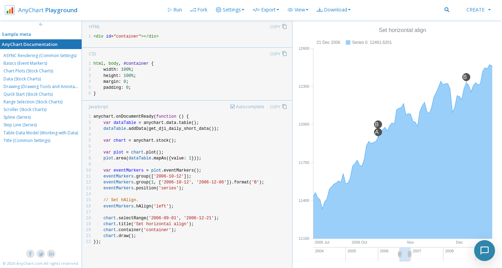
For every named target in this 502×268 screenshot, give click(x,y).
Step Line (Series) (20, 125)
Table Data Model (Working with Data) (40, 133)
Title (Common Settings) (26, 140)
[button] (298, 10)
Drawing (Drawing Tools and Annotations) (44, 86)
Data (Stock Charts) (22, 79)
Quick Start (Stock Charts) (28, 94)
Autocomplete (250, 107)
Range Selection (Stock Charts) (32, 102)
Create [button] (478, 9)
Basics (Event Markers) (25, 63)
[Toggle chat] (484, 250)
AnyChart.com (29, 263)
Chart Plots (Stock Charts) (28, 71)
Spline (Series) (17, 117)
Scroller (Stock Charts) (24, 109)
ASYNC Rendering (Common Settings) (39, 55)
